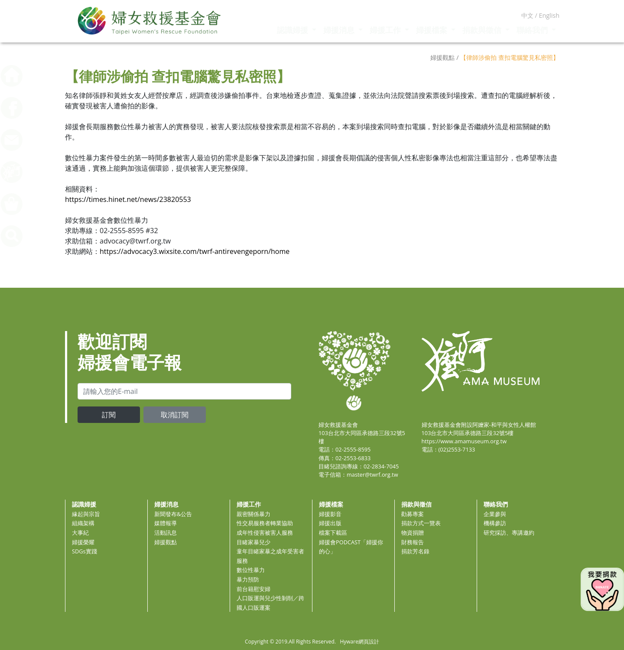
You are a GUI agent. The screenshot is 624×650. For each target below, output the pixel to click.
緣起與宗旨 (86, 514)
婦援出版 (330, 523)
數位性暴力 (251, 570)
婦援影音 (330, 514)
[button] (32, 235)
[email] (184, 391)
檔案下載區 (333, 532)
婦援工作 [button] (386, 30)
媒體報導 (165, 523)
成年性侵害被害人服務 (265, 532)
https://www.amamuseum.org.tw (464, 441)
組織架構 (83, 523)
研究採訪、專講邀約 (509, 532)
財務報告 (412, 542)
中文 (527, 15)
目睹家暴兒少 (253, 542)
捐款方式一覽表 (421, 523)
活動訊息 (165, 532)
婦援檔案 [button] (432, 30)
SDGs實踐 (84, 551)
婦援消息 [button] (340, 30)
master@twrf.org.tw (372, 474)
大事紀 (80, 532)
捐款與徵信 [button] (483, 30)
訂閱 (109, 414)
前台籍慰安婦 (253, 589)
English (549, 15)
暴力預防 (248, 579)
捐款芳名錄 (415, 551)
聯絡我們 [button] (533, 30)
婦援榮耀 (83, 542)
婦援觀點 (165, 542)
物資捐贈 (412, 532)
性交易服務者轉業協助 (265, 523)
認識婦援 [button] (293, 30)
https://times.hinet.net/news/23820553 (128, 199)
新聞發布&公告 (173, 514)
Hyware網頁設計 (359, 641)
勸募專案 (412, 514)
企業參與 (495, 514)
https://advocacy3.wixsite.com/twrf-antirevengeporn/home (194, 251)
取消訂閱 (174, 414)
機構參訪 (495, 523)
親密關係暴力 (253, 514)
